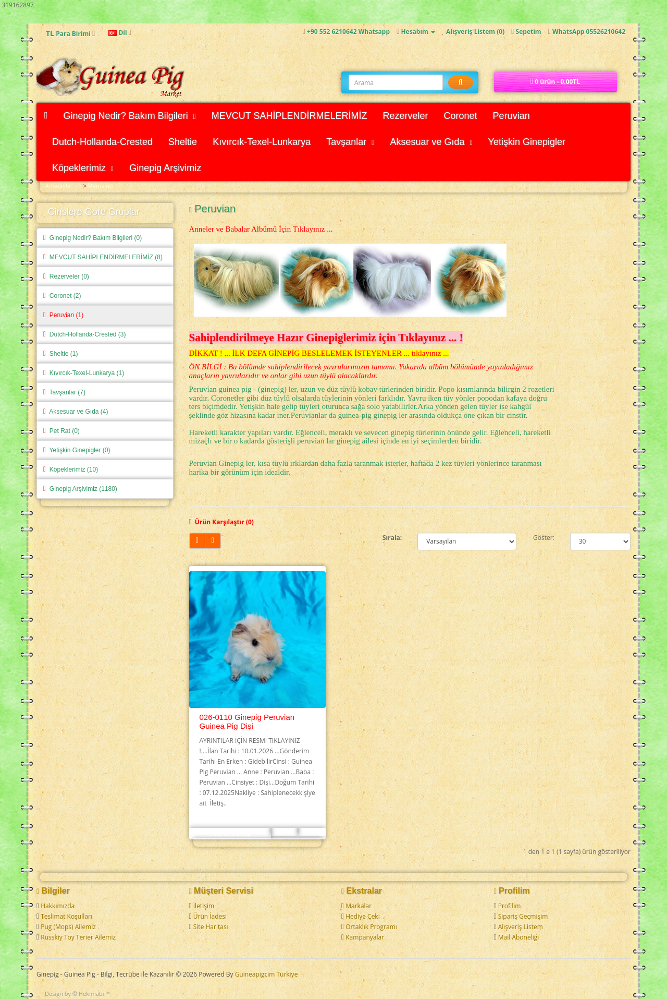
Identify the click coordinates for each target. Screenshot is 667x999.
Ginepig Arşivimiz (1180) (80, 488)
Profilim (509, 905)
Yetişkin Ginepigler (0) (76, 450)
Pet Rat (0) (61, 431)
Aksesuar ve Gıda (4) (75, 411)
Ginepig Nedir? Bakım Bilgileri (130, 116)
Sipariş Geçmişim (523, 916)
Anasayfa (58, 186)
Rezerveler (405, 116)
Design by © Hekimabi (74, 993)
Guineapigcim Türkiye (266, 974)
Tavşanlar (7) (64, 392)
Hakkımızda (58, 905)
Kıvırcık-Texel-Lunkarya (262, 142)
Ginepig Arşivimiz (165, 168)
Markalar (358, 905)
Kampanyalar (364, 937)
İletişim (203, 905)
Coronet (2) (62, 295)
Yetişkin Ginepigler (526, 142)
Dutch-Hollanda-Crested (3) (84, 334)
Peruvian (511, 116)
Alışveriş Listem (520, 926)
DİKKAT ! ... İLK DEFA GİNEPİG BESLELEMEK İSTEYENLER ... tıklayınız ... (319, 353)
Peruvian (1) (63, 315)
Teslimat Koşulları (66, 916)
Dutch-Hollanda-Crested (102, 142)
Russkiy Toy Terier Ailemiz (78, 937)
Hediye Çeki (362, 916)
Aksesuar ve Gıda (431, 142)
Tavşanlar (350, 142)
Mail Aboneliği (518, 937)
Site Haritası (210, 926)
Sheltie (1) (60, 353)
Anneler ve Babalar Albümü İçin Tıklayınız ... (261, 229)
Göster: (543, 537)
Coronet (460, 116)
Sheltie (182, 142)
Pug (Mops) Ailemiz (68, 926)
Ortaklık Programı (371, 926)
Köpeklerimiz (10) (70, 469)
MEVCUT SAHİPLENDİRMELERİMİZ (289, 116)
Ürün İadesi (210, 916)
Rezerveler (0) (66, 276)
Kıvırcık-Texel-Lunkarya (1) (83, 373)
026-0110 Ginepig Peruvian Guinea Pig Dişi (247, 721)
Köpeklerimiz (83, 168)
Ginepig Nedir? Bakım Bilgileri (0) (92, 238)
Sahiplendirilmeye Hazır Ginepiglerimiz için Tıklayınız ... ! (326, 337)
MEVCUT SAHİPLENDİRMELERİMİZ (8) (103, 257)
